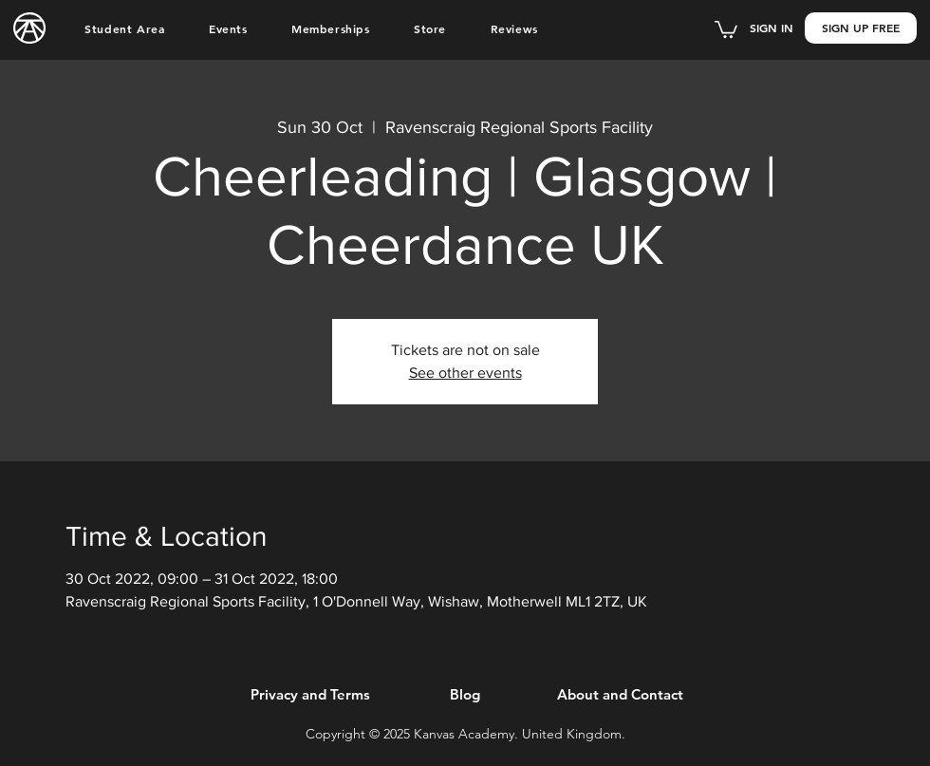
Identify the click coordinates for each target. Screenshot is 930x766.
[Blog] (465, 694)
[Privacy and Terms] (310, 694)
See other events (465, 372)
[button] (125, 28)
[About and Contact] (620, 694)
